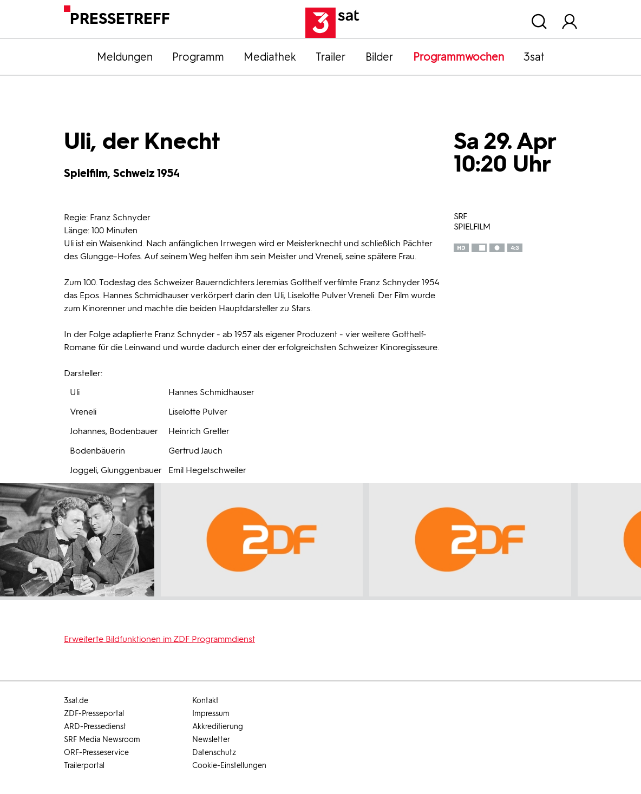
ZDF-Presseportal (94, 713)
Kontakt (205, 700)
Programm (198, 56)
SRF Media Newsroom (102, 739)
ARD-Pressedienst (95, 726)
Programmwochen (458, 56)
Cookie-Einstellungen (229, 765)
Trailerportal (84, 765)
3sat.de (76, 700)
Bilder (379, 56)
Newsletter (211, 739)
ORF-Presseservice (96, 752)
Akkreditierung (217, 726)
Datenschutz (214, 752)
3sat (534, 56)
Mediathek (270, 56)
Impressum (211, 713)
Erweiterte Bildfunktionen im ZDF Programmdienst (159, 639)
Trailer (331, 56)
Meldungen (125, 56)
